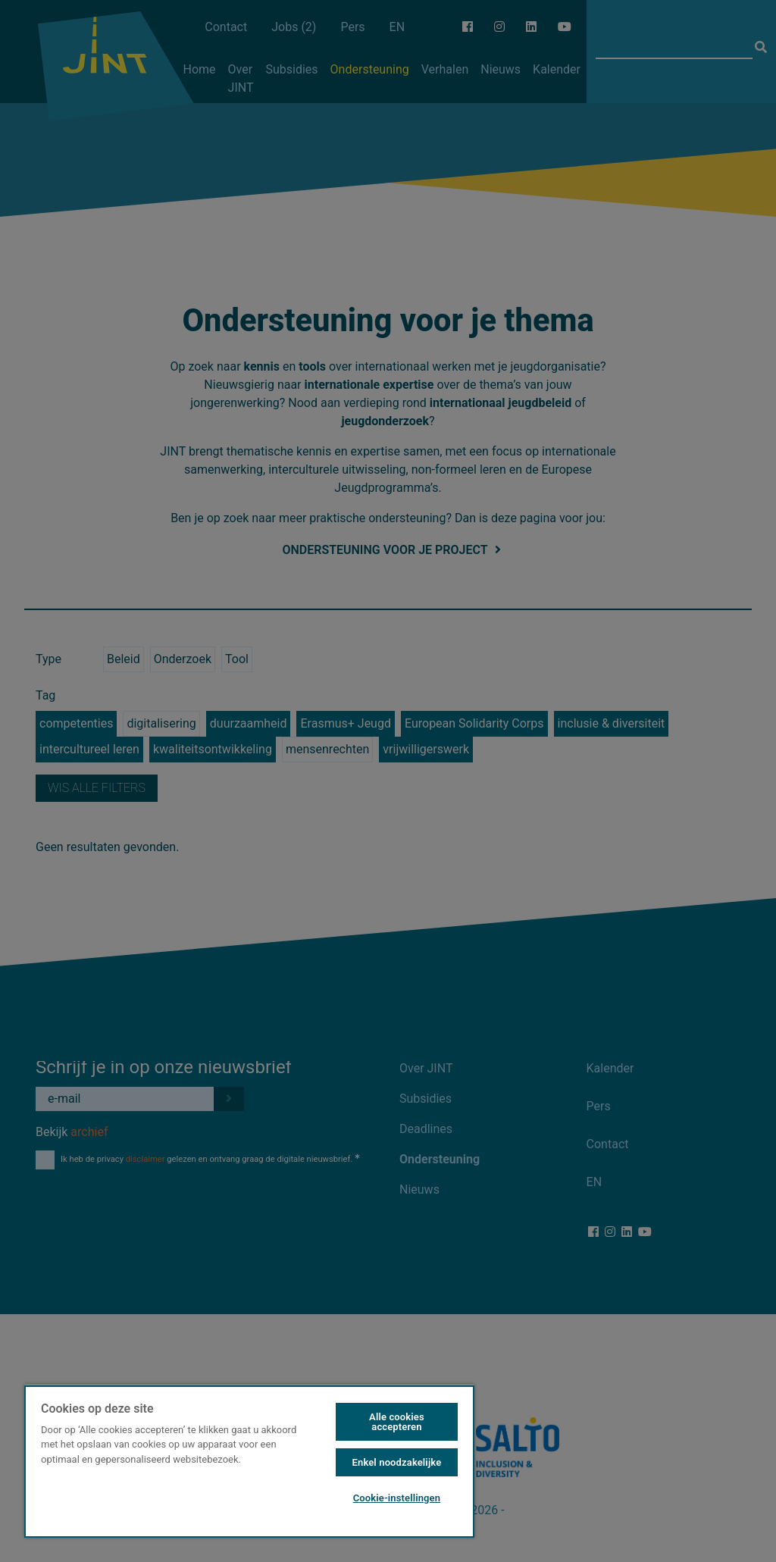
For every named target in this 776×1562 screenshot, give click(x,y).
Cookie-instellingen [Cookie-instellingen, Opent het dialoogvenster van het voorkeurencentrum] (396, 1498)
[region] (249, 1461)
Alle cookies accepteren (396, 1421)
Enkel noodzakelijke (397, 1462)
